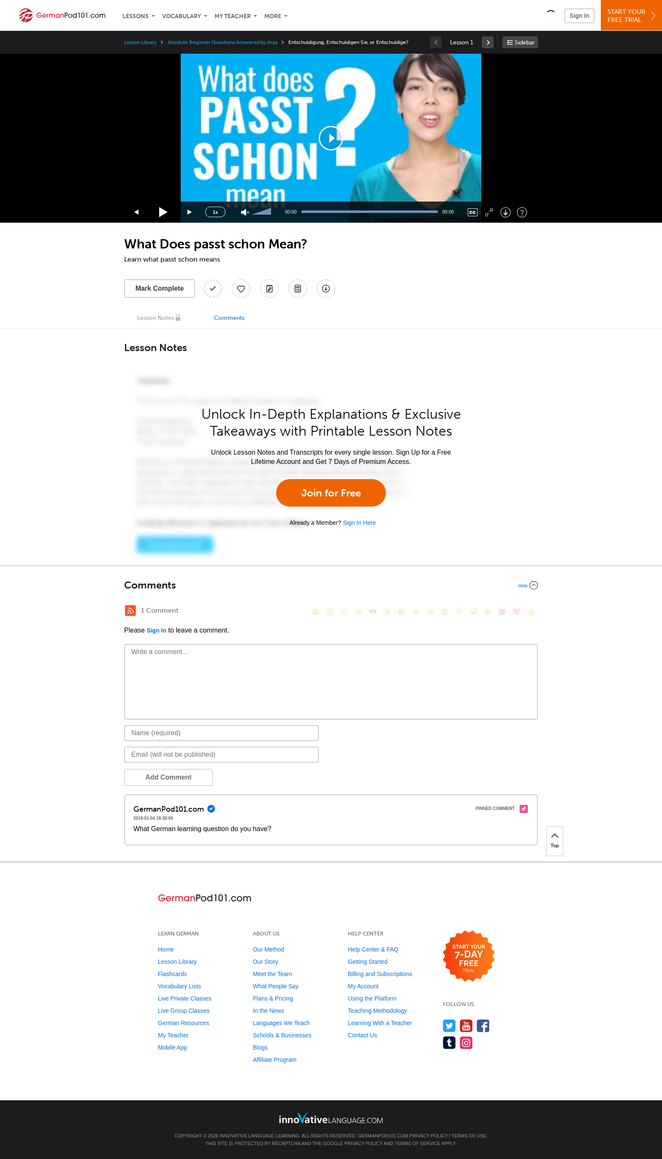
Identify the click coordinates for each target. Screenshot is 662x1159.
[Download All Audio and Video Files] (326, 288)
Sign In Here (359, 522)
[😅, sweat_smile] (416, 611)
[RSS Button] (130, 610)
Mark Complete (160, 288)
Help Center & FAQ (373, 949)
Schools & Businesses (282, 1035)
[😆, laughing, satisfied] (401, 611)
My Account (363, 986)
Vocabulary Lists (179, 986)
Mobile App (172, 1047)
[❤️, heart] (516, 611)
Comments (229, 318)
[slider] (263, 212)
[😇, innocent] (459, 611)
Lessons (135, 16)
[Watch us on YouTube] (466, 1025)
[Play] (163, 212)
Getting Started (368, 961)
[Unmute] (245, 212)
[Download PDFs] (297, 288)
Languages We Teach (281, 1023)
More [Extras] (272, 16)
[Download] (505, 212)
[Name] (221, 733)
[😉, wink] (430, 611)
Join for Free (331, 493)
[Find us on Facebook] (483, 1025)
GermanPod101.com (383, 1135)
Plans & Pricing (273, 998)
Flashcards (172, 974)
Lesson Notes (155, 318)
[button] (550, 15)
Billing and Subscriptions (380, 974)
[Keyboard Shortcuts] (522, 212)
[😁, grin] (344, 611)
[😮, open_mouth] (487, 611)
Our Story (265, 961)
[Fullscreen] (489, 212)
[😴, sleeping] (473, 611)
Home (166, 949)
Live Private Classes (185, 998)
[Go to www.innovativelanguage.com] (331, 1118)
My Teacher (232, 16)
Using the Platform (372, 998)
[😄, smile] (315, 611)
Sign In (579, 15)
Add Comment (168, 777)
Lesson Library (140, 42)
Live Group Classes (183, 1010)
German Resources (183, 1023)
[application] (331, 138)
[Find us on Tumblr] (449, 1042)
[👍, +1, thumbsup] (531, 611)
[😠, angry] (387, 611)
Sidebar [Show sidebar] (524, 42)
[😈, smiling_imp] (502, 611)
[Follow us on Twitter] (449, 1025)
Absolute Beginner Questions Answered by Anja (222, 42)
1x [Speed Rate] (215, 212)
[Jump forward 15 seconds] (190, 212)
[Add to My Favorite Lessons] (241, 288)
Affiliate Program (274, 1059)
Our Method (268, 949)
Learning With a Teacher (380, 1023)
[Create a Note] (269, 288)
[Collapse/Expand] (331, 585)
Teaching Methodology (377, 1010)
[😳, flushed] (330, 611)
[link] (488, 42)
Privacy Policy (429, 1135)
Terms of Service (417, 1143)
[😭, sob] (444, 611)
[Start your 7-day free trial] (469, 956)
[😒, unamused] (358, 611)
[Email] (221, 755)
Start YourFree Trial (633, 16)
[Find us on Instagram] (466, 1042)
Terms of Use (468, 1135)
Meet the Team (272, 974)
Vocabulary (181, 16)
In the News (268, 1010)
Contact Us (362, 1035)
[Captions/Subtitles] (472, 212)
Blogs (260, 1047)
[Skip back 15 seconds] (136, 212)
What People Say (275, 986)
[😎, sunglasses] (373, 611)
